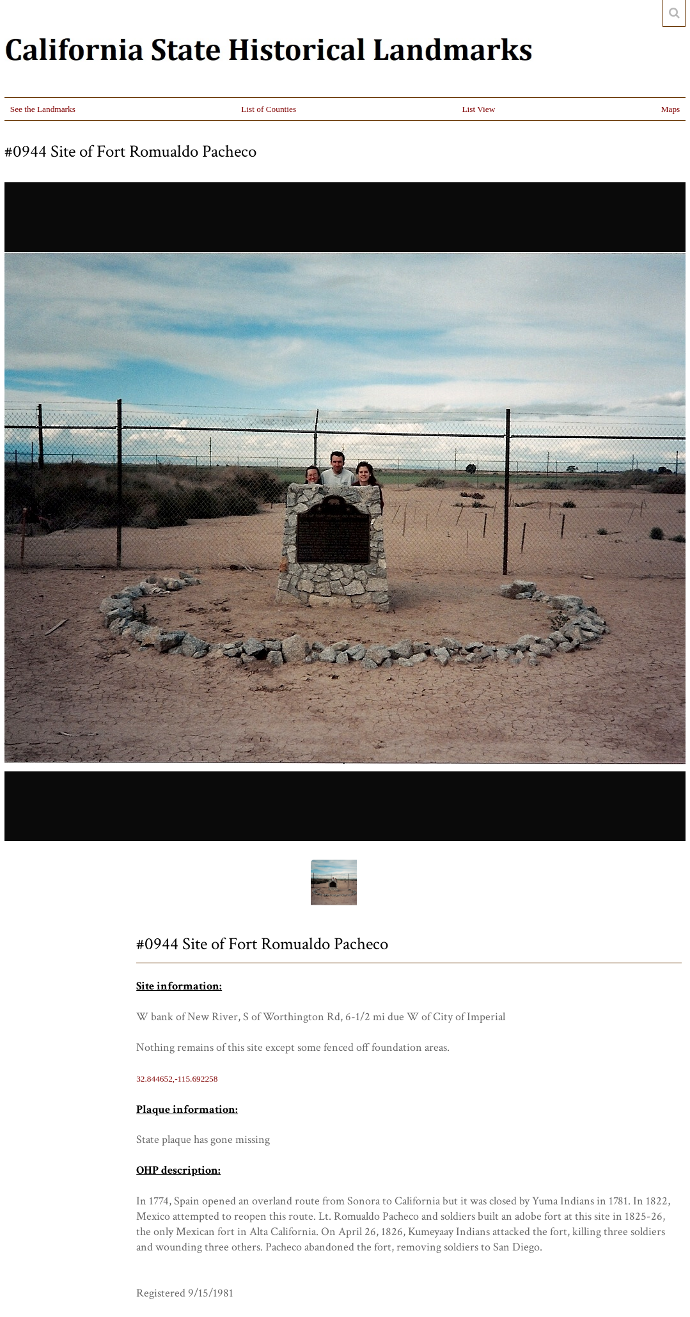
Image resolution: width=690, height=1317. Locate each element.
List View (478, 109)
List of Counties (268, 109)
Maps (670, 109)
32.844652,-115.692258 (176, 1079)
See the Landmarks (42, 109)
